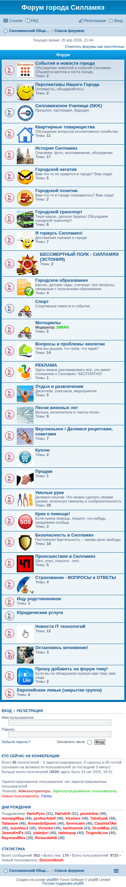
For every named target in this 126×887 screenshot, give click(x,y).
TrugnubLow (97, 833)
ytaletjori (41, 833)
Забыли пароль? (16, 742)
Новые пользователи (20, 796)
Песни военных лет (56, 407)
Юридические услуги (40, 612)
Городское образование (61, 280)
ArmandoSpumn (42, 823)
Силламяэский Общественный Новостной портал (29, 870)
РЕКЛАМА (46, 365)
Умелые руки (49, 492)
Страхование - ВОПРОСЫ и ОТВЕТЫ (75, 577)
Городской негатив (56, 169)
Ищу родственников (39, 598)
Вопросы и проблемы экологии (70, 343)
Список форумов (69, 870)
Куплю (42, 450)
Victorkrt (45, 828)
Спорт (42, 301)
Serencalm (75, 823)
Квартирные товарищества (65, 126)
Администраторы (34, 791)
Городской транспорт (58, 211)
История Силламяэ (56, 148)
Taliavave (10, 823)
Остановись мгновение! (61, 647)
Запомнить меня (73, 742)
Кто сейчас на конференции (30, 756)
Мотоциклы (48, 322)
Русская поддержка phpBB (63, 883)
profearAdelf (44, 818)
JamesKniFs (13, 833)
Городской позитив (56, 190)
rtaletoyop (67, 833)
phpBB (52, 880)
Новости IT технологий (60, 626)
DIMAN (62, 327)
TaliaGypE (99, 818)
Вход (6, 711)
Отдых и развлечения (59, 386)
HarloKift (62, 814)
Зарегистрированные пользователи (84, 791)
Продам (43, 471)
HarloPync (36, 814)
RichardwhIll (46, 838)
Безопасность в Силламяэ (64, 535)
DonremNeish (52, 860)
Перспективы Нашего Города (67, 84)
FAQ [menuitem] (34, 21)
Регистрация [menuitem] (95, 21)
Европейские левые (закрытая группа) (59, 690)
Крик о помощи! (52, 513)
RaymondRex (13, 838)
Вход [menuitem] (118, 21)
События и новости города (65, 63)
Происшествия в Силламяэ (65, 556)
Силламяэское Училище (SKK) (68, 105)
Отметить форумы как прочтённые (94, 46)
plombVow (89, 814)
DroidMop (101, 828)
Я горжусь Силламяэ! (59, 233)
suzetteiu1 (19, 828)
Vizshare (73, 818)
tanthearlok (73, 828)
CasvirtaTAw (105, 823)
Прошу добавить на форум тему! (71, 668)
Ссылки (16, 21)
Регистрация (30, 711)
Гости (46, 796)
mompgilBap (13, 818)
